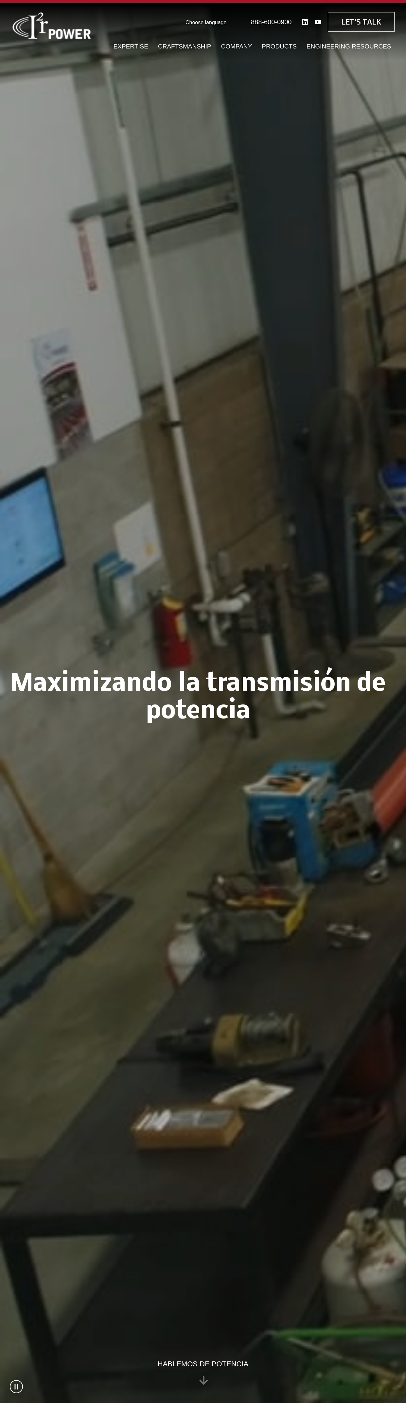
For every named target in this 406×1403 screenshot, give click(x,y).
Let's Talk (361, 22)
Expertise (131, 45)
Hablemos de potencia (203, 1372)
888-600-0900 (271, 21)
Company (236, 45)
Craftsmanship (184, 45)
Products (279, 45)
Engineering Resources (349, 45)
